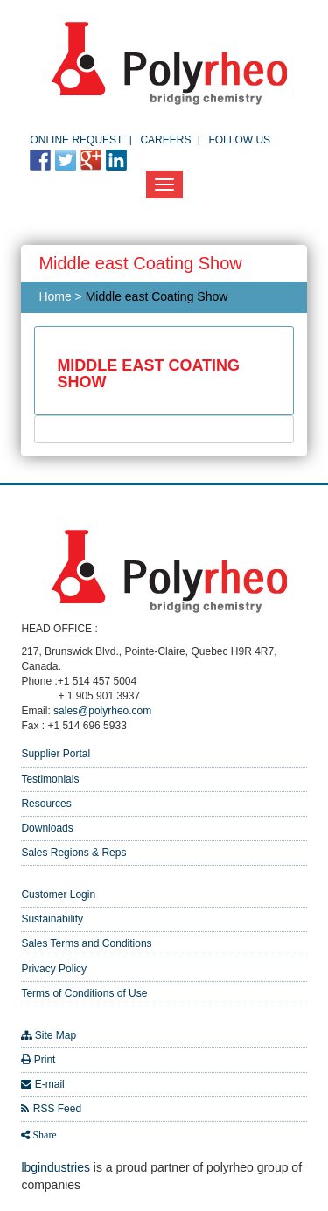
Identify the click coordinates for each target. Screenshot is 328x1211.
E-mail (50, 1084)
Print (45, 1060)
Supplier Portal (55, 754)
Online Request (76, 140)
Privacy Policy (54, 969)
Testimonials (50, 779)
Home (54, 296)
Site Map (55, 1035)
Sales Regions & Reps (73, 852)
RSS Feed (57, 1109)
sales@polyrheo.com (102, 711)
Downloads (47, 828)
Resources (46, 803)
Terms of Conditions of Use (84, 993)
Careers (165, 140)
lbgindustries (55, 1167)
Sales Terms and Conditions (86, 943)
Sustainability (52, 919)
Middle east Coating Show (157, 296)
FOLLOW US (239, 140)
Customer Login (58, 894)
